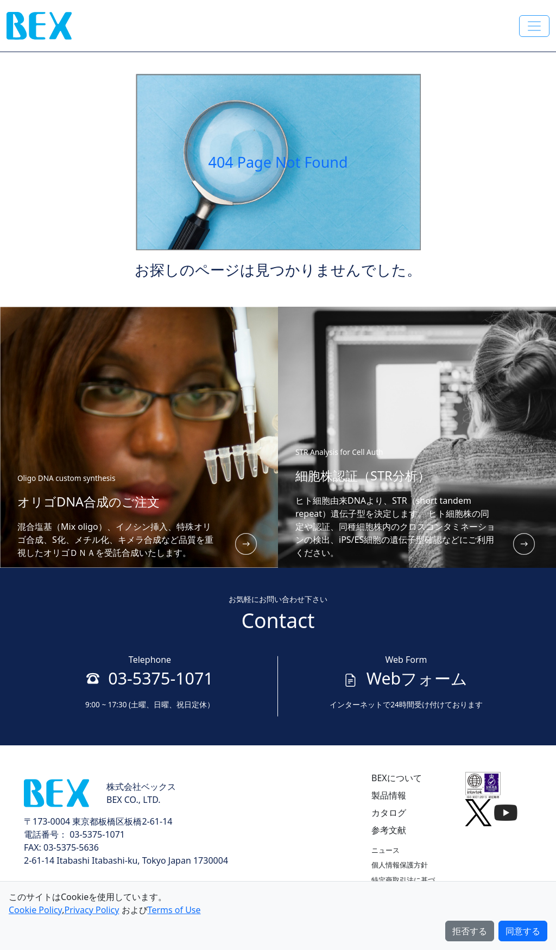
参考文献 (388, 830)
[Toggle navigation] (534, 26)
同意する (523, 931)
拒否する (469, 931)
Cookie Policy (35, 910)
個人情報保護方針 (399, 865)
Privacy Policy (91, 910)
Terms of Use (174, 910)
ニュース (385, 850)
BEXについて (396, 778)
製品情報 (388, 795)
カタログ (388, 813)
